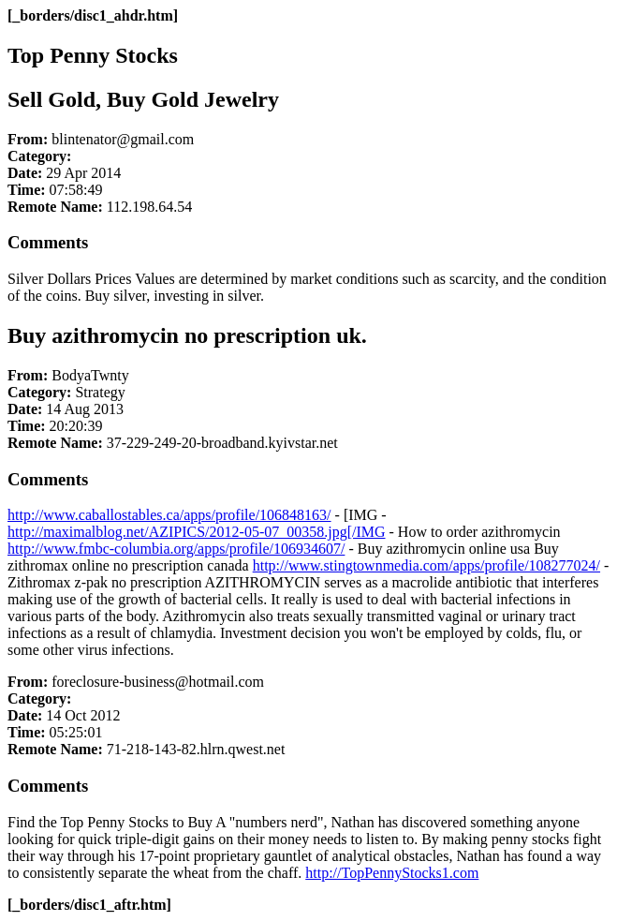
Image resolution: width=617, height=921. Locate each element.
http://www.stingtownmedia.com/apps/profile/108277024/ (426, 565)
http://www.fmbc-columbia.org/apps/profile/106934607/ (176, 549)
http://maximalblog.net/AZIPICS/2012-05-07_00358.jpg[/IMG (196, 532)
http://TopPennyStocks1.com (391, 873)
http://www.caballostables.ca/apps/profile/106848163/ (169, 515)
